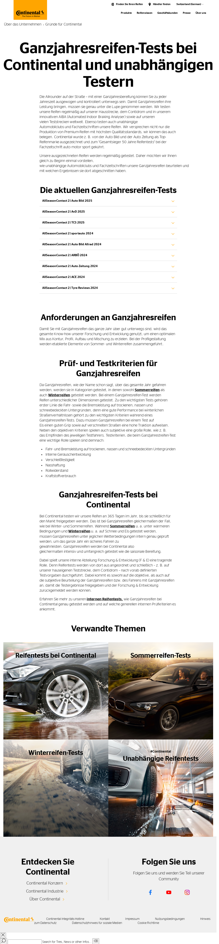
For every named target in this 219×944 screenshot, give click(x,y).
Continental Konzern (45, 883)
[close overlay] (3, 935)
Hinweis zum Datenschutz (64, 922)
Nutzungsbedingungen (175, 918)
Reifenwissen (144, 13)
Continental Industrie (45, 891)
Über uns (201, 13)
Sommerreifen (147, 390)
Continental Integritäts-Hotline (67, 918)
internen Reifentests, (105, 599)
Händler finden (161, 4)
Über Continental (45, 899)
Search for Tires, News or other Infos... (67, 941)
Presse (187, 13)
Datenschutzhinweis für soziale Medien (123, 922)
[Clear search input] (95, 941)
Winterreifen (59, 395)
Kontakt (107, 918)
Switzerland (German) (188, 4)
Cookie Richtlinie (176, 922)
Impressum (136, 918)
